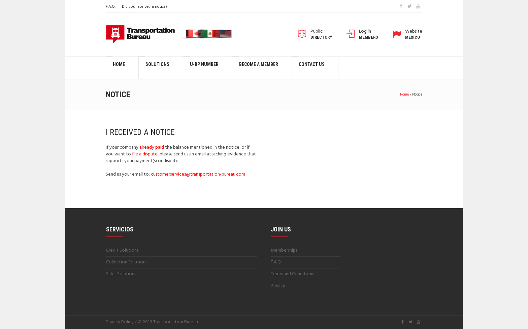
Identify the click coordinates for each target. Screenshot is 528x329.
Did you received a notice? (144, 6)
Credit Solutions (122, 250)
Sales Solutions (121, 274)
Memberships (284, 250)
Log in (368, 34)
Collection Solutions (126, 262)
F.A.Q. (111, 6)
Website (413, 34)
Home (404, 95)
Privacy (278, 286)
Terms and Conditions (292, 274)
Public (321, 34)
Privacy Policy (120, 322)
